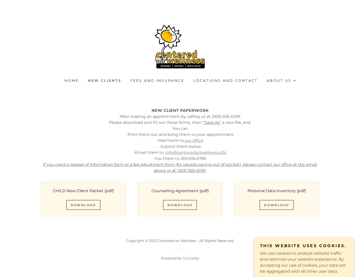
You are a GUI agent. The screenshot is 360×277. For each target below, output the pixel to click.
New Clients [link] (104, 80)
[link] (180, 46)
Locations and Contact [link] (225, 80)
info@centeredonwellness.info (196, 152)
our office (194, 140)
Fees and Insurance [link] (157, 80)
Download (83, 205)
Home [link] (71, 80)
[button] (281, 81)
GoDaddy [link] (191, 258)
